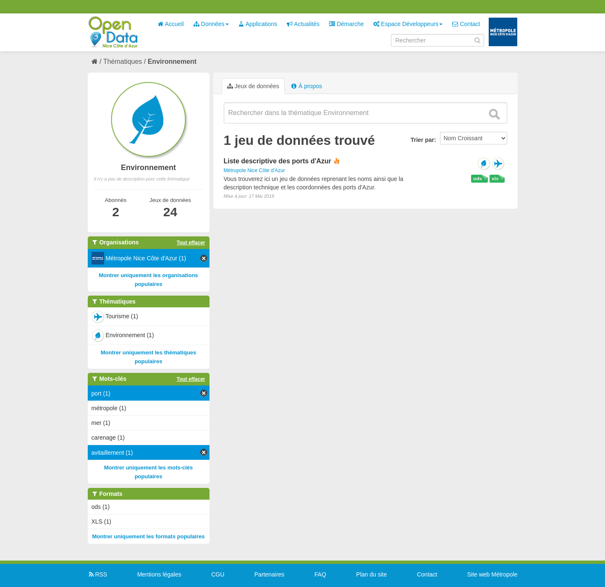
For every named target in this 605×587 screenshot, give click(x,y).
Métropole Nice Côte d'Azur (254, 170)
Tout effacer (191, 243)
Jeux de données (253, 86)
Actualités (303, 24)
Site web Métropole (492, 574)
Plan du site (371, 574)
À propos (306, 86)
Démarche (346, 24)
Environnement (172, 61)
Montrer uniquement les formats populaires (148, 536)
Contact (466, 24)
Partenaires (269, 574)
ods (477, 178)
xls (495, 178)
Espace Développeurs (408, 24)
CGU (217, 574)
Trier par (422, 139)
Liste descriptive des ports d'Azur (277, 161)
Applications (258, 24)
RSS (97, 574)
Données (211, 24)
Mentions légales (159, 574)
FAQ (320, 574)
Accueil (170, 24)
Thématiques (122, 61)
